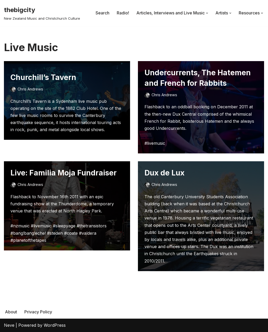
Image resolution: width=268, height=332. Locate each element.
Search (102, 12)
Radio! (123, 12)
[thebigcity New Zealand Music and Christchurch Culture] (42, 13)
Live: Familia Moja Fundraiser (63, 172)
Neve (9, 325)
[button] (207, 13)
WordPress (55, 325)
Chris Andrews (30, 89)
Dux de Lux (164, 172)
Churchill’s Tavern (43, 77)
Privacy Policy (38, 311)
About (11, 311)
